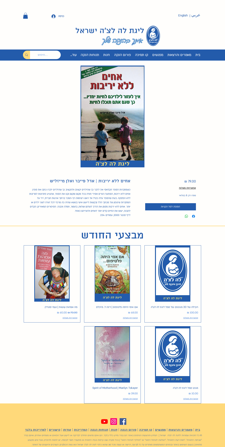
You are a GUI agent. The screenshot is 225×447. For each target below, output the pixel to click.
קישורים (54, 430)
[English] (182, 15)
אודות (67, 430)
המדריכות (80, 430)
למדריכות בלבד (35, 430)
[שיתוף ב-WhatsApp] (186, 216)
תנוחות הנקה (99, 430)
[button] (25, 16)
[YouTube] (104, 421)
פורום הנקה (128, 430)
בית (197, 430)
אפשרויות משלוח (187, 188)
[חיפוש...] (48, 55)
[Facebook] (123, 421)
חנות (113, 430)
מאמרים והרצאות (180, 430)
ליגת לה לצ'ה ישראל (109, 31)
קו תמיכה (145, 430)
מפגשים (160, 430)
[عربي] (195, 15)
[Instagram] (113, 421)
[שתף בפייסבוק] (193, 216)
